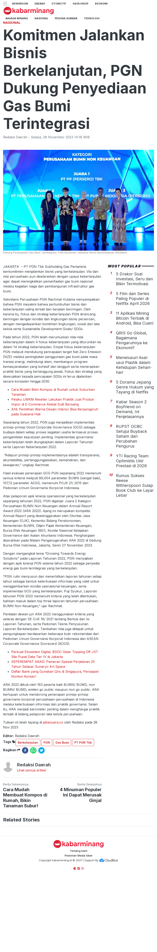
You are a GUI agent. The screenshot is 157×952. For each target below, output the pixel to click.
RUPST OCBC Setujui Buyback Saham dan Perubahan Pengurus (131, 493)
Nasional (41, 18)
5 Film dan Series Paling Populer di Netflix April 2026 (133, 356)
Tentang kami (78, 908)
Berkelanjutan (28, 800)
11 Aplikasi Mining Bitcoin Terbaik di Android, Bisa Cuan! (135, 375)
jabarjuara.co (53, 780)
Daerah (40, 3)
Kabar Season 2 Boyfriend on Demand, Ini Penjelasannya (131, 466)
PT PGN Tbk (83, 800)
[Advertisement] (78, 46)
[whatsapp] (33, 807)
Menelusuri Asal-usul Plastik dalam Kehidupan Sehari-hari (134, 422)
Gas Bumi (62, 800)
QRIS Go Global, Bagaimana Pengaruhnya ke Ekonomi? (132, 398)
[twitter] (41, 807)
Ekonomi (101, 3)
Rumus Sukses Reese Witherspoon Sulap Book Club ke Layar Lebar (135, 543)
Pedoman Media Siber (79, 913)
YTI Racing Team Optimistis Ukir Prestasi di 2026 (132, 518)
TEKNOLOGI (92, 18)
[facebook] (25, 807)
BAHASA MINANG (17, 18)
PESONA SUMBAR (66, 18)
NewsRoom (20, 3)
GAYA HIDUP (80, 3)
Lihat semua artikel (31, 828)
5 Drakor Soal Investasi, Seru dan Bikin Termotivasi (134, 336)
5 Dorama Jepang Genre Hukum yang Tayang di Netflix (135, 444)
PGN (47, 800)
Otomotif (59, 3)
